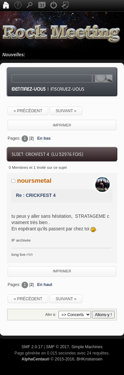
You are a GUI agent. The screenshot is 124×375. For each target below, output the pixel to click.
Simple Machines (87, 347)
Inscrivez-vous (67, 89)
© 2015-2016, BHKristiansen (62, 359)
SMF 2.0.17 (32, 347)
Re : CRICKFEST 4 (36, 195)
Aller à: (50, 314)
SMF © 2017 (57, 347)
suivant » (66, 111)
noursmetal (34, 180)
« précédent (28, 111)
